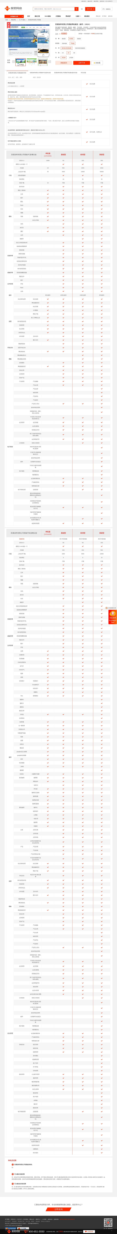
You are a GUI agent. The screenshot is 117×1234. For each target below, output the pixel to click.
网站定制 (75, 1186)
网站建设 (14, 1221)
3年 (69, 53)
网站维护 (68, 16)
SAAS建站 (48, 16)
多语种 (71, 57)
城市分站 (110, 16)
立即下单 (81, 63)
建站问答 (90, 1)
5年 (74, 53)
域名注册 (28, 1221)
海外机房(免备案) (80, 48)
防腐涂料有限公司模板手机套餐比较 (24, 533)
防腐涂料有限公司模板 (34, 20)
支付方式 (19, 1219)
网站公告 (98, 16)
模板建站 (38, 1221)
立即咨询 (58, 1209)
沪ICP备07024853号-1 (33, 1223)
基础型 (64, 38)
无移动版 (64, 43)
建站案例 (86, 16)
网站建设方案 (21, 1221)
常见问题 (83, 72)
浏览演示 (63, 63)
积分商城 (25, 1219)
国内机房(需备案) (66, 48)
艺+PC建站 (22, 20)
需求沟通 (90, 9)
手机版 (72, 43)
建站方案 (37, 16)
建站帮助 (96, 1)
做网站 (32, 1221)
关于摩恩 (7, 1219)
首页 (28, 16)
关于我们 (104, 16)
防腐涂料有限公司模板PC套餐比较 (23, 155)
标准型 (71, 38)
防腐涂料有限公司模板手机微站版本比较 (65, 72)
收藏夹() (108, 9)
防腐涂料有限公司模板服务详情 (17, 73)
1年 (63, 53)
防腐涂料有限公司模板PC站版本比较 (40, 72)
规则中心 (38, 1219)
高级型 (79, 38)
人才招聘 (44, 1219)
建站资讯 (84, 1)
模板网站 (13, 20)
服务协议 (50, 1219)
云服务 (77, 16)
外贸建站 (58, 16)
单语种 (64, 57)
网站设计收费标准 (45, 1221)
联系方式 (13, 1219)
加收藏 (97, 63)
